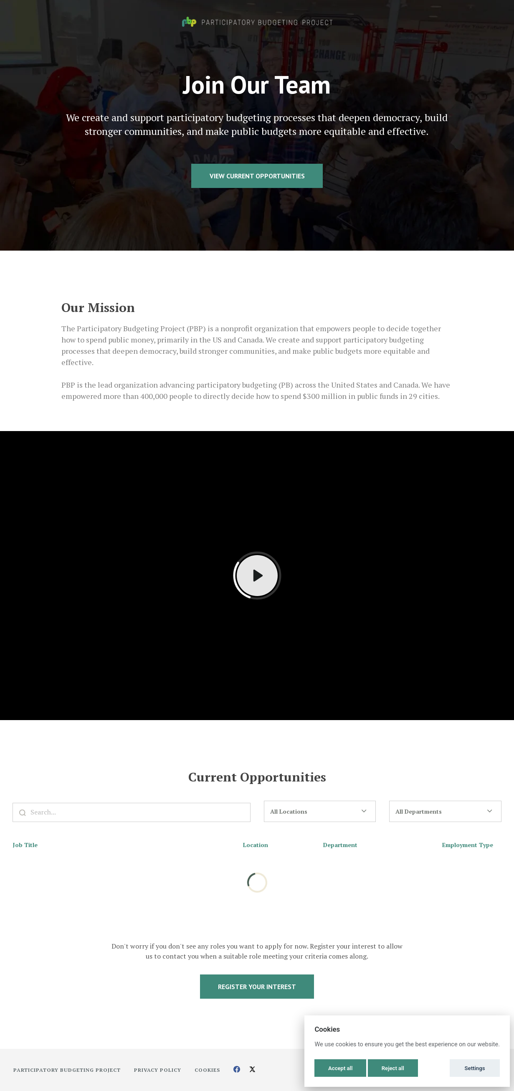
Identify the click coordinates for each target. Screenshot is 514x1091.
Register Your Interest (257, 986)
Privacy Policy (157, 1070)
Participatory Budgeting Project (67, 1070)
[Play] (257, 575)
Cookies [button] (207, 1070)
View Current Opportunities (257, 176)
